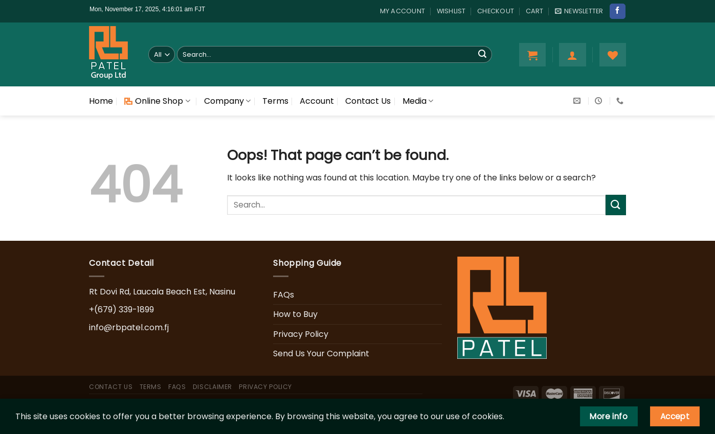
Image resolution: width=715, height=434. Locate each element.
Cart (535, 11)
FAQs (283, 295)
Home (101, 101)
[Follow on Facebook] (617, 11)
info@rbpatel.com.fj (129, 327)
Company (227, 101)
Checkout (495, 11)
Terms (275, 101)
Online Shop (157, 101)
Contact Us (368, 101)
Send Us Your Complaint (321, 353)
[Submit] (482, 54)
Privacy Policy (300, 334)
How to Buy (295, 314)
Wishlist (451, 11)
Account (317, 101)
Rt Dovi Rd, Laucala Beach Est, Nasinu (162, 292)
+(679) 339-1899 (121, 309)
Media (418, 101)
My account (403, 11)
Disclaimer (212, 386)
